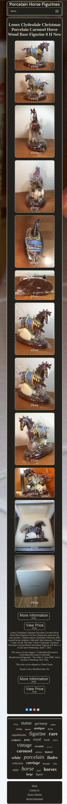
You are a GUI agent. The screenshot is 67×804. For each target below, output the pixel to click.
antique (39, 728)
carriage (33, 763)
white (16, 757)
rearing (19, 729)
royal (37, 739)
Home (34, 786)
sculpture (16, 740)
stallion (53, 725)
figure (39, 774)
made (47, 739)
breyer (50, 729)
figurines (28, 729)
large (29, 774)
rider (55, 764)
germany (41, 723)
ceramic (39, 746)
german (49, 747)
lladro (52, 757)
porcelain (34, 757)
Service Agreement (34, 799)
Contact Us (35, 790)
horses (50, 769)
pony (27, 739)
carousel (24, 750)
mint (15, 770)
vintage (24, 745)
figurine (37, 733)
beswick (46, 764)
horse (28, 769)
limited (49, 752)
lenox (55, 740)
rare (53, 733)
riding (15, 724)
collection (17, 763)
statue (26, 722)
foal (39, 770)
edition (38, 752)
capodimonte (19, 734)
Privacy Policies (34, 794)
